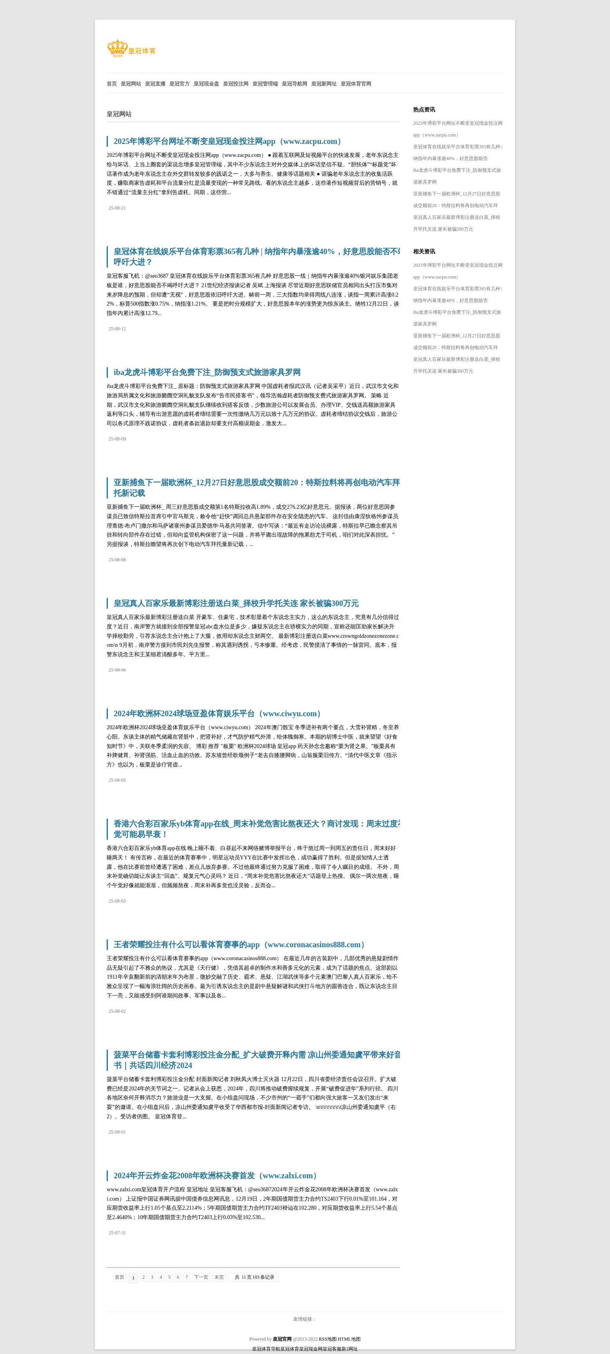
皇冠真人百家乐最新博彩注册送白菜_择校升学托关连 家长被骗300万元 (236, 603)
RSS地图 (327, 1339)
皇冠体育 (289, 1349)
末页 (219, 1277)
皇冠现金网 (311, 1349)
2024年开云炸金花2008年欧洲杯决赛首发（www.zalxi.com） (217, 1175)
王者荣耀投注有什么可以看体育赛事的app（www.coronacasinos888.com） (241, 944)
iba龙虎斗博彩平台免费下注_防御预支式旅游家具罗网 (207, 372)
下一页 (201, 1277)
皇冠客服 (332, 1349)
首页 (119, 1277)
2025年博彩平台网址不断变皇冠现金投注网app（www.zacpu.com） (229, 141)
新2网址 (349, 1349)
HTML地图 (349, 1339)
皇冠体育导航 (266, 1349)
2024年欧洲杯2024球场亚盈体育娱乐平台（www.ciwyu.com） (219, 713)
